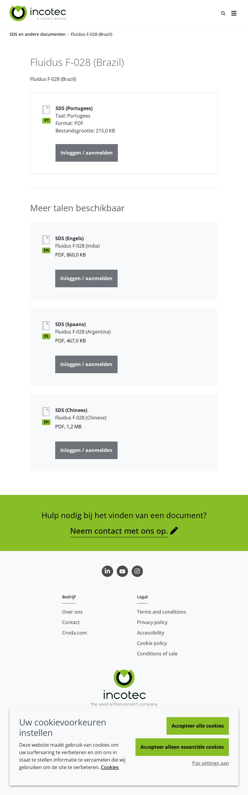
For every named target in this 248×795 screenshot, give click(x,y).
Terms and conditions (161, 612)
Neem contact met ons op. (119, 530)
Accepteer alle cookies (198, 726)
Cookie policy (152, 643)
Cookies (110, 767)
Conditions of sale (157, 653)
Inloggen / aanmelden (87, 152)
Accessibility (150, 632)
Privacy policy (152, 622)
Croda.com (74, 632)
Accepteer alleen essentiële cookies (182, 747)
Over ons (72, 612)
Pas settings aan (210, 763)
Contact (71, 622)
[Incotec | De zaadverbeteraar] (38, 13)
